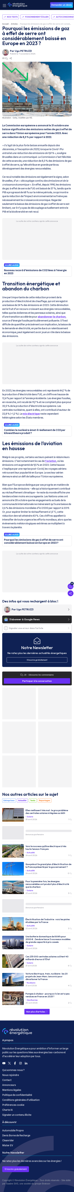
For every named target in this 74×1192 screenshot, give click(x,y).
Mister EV (7, 1145)
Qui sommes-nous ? (13, 1070)
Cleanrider (8, 1140)
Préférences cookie (13, 1104)
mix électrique (31, 413)
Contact (7, 1080)
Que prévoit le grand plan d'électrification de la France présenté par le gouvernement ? (48, 865)
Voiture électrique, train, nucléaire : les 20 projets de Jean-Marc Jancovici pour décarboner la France (46, 976)
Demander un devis (61, 5)
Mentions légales (11, 1089)
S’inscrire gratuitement (16, 1169)
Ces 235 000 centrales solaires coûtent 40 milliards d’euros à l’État (46, 958)
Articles (14, 24)
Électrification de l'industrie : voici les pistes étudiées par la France (47, 920)
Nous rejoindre (10, 1075)
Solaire (30, 816)
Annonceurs (9, 1085)
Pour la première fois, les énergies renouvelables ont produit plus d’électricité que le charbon (47, 884)
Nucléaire (31, 983)
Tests (32, 800)
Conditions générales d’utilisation (21, 1099)
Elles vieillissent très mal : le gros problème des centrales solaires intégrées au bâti (46, 811)
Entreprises (9, 800)
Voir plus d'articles (37, 1011)
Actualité (22, 800)
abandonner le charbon (52, 316)
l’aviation (50, 461)
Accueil (5, 24)
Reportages (44, 800)
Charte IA (7, 1109)
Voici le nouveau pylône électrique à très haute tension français (45, 847)
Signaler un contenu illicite (16, 1114)
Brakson (46, 1183)
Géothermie (32, 1000)
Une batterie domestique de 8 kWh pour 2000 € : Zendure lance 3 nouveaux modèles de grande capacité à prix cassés (47, 939)
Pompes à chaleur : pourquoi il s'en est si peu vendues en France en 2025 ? (47, 995)
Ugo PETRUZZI (23, 51)
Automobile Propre (13, 1130)
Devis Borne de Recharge (16, 1135)
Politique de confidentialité (17, 1094)
